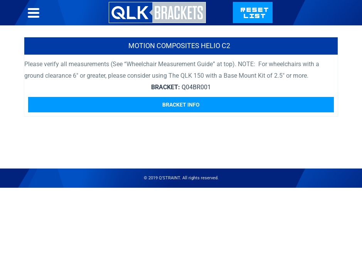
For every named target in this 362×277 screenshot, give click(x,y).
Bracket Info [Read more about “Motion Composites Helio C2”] (181, 105)
